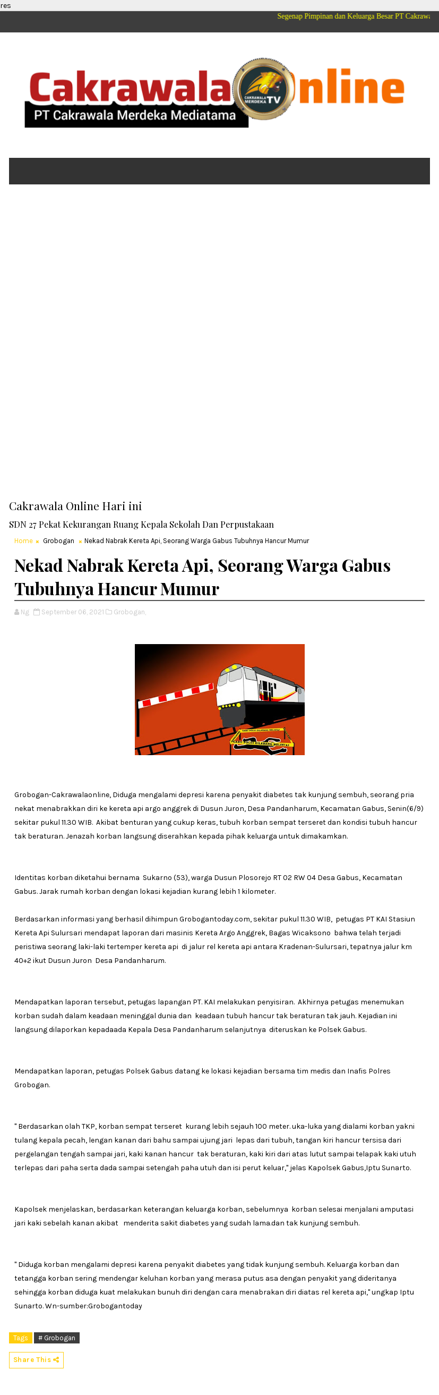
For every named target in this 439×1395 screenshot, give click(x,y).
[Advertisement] (220, 274)
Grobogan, (130, 612)
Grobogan (58, 541)
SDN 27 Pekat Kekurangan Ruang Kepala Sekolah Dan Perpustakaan (141, 524)
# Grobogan (56, 1338)
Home (23, 541)
